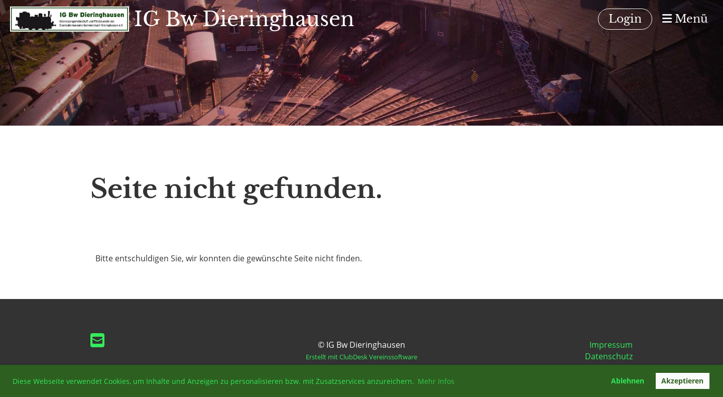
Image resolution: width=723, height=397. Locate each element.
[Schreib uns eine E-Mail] (97, 340)
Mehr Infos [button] (436, 381)
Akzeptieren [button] (682, 380)
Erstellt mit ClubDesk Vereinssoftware (361, 356)
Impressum (611, 344)
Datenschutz (609, 356)
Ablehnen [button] (627, 380)
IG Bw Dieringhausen (244, 19)
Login (625, 19)
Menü (685, 19)
